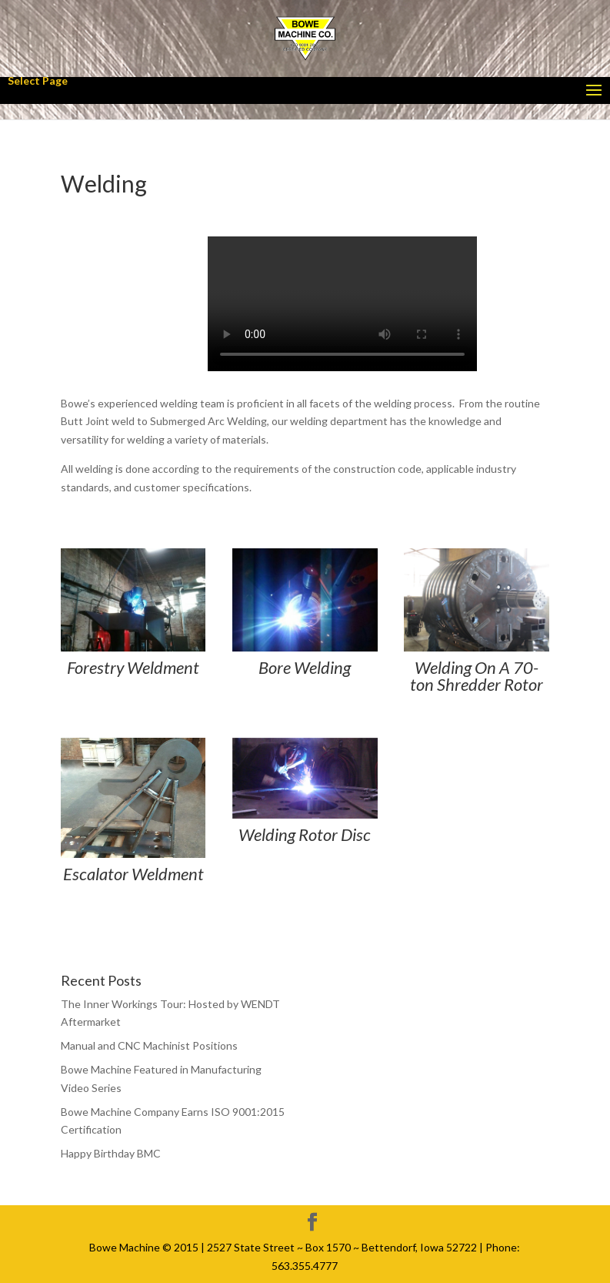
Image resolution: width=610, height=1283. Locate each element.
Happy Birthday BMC (111, 1153)
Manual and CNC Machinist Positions (149, 1045)
